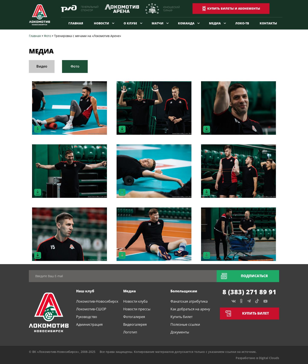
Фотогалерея (134, 316)
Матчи (157, 23)
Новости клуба (135, 301)
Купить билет (181, 316)
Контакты (268, 23)
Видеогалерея (135, 324)
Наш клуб (85, 291)
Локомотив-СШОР (91, 309)
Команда (186, 23)
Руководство (86, 316)
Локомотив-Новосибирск (97, 301)
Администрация (89, 324)
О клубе (130, 23)
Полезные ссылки (185, 324)
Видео (41, 66)
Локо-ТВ (242, 23)
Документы (179, 332)
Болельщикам (183, 291)
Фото (75, 66)
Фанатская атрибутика (189, 301)
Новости (101, 23)
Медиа (215, 23)
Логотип (130, 332)
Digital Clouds (269, 358)
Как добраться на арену (190, 309)
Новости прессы (136, 309)
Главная (75, 23)
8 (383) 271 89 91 (249, 291)
